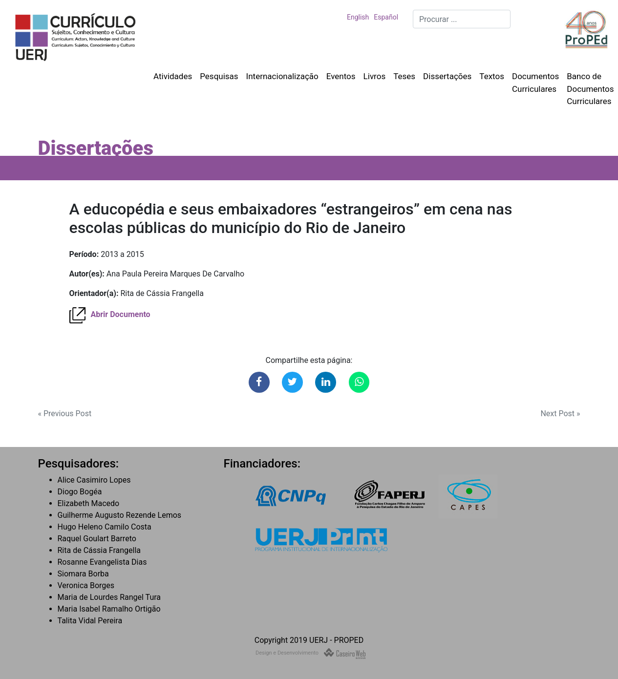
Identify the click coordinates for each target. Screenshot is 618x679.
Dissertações (447, 76)
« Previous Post (65, 413)
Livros (374, 76)
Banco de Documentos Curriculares (590, 88)
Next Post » (560, 413)
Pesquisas (219, 76)
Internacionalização (282, 76)
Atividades (172, 76)
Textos (491, 76)
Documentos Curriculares (535, 82)
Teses (404, 76)
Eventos (341, 76)
